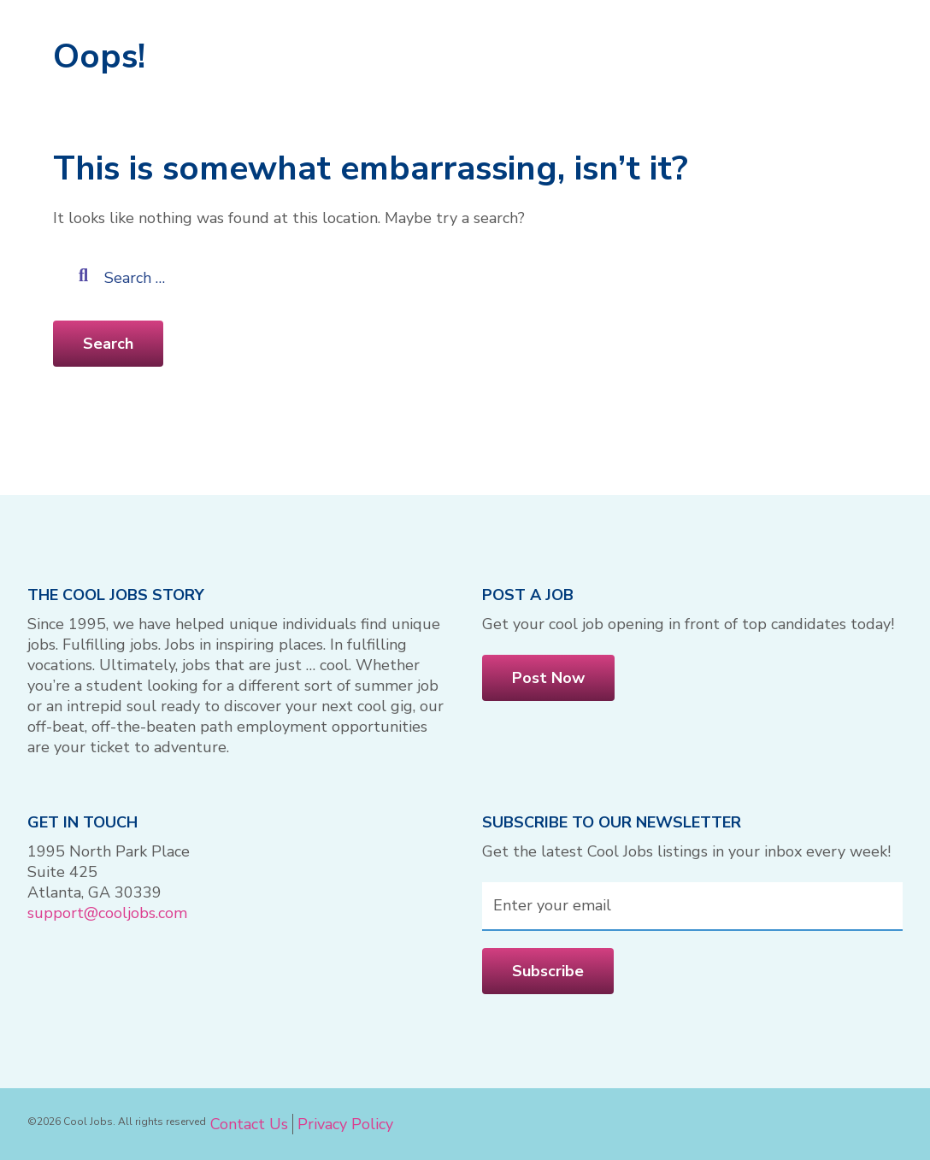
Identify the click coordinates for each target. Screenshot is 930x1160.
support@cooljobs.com (107, 913)
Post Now (548, 678)
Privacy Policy (345, 1124)
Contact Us (249, 1124)
